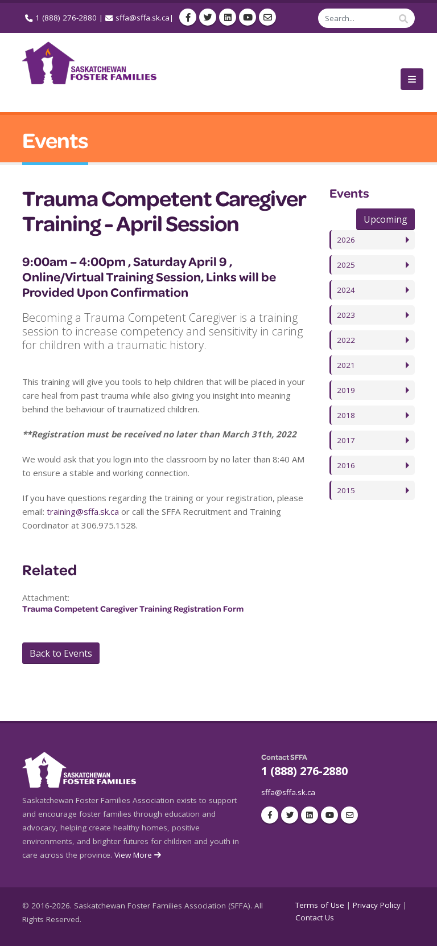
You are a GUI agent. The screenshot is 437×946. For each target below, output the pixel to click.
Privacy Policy (377, 905)
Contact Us (314, 917)
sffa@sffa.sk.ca (143, 18)
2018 (346, 415)
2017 (346, 440)
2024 (346, 290)
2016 (346, 465)
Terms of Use (319, 905)
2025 (346, 265)
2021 (346, 365)
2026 (346, 240)
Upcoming (385, 219)
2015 (346, 490)
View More (138, 855)
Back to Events (61, 653)
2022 (346, 340)
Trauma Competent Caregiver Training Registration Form (133, 608)
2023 (346, 315)
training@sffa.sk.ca (83, 511)
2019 (346, 390)
